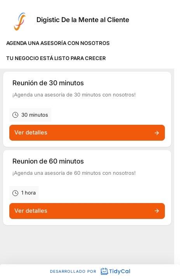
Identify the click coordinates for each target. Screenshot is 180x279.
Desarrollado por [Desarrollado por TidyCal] (90, 271)
